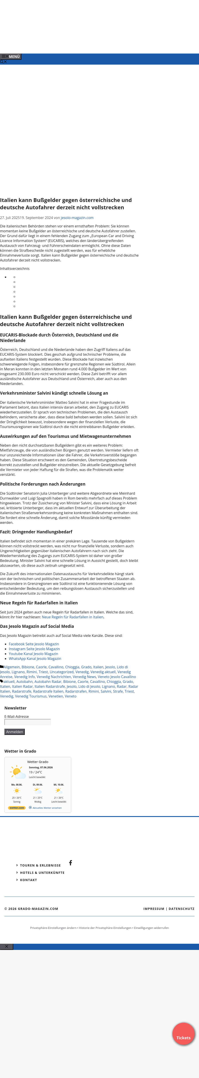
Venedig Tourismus (31, 696)
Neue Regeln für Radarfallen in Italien (72, 617)
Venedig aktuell (103, 671)
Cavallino (55, 667)
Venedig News (84, 676)
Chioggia (72, 667)
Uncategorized (62, 671)
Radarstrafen (76, 691)
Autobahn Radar (47, 681)
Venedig (82, 671)
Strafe (118, 691)
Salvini (106, 691)
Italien (98, 667)
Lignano (18, 671)
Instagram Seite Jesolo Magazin (34, 648)
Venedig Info (24, 676)
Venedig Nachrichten (54, 676)
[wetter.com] (17, 808)
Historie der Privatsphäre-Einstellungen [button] (105, 928)
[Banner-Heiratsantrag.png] (89, 45)
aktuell (9, 681)
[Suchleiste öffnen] (3, 62)
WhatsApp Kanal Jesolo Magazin (35, 658)
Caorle (41, 667)
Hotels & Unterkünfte (42, 872)
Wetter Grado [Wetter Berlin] (37, 761)
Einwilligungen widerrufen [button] (151, 928)
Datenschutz (182, 909)
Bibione (28, 667)
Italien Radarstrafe (50, 686)
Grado (86, 667)
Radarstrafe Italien (48, 691)
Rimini (32, 671)
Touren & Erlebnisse (40, 865)
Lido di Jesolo (89, 686)
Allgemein (12, 667)
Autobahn (24, 681)
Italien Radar (22, 686)
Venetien (55, 696)
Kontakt (28, 880)
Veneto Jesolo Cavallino (117, 676)
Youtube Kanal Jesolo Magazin (33, 653)
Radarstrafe (21, 691)
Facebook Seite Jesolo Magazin (34, 644)
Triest (43, 671)
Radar (122, 686)
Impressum (154, 909)
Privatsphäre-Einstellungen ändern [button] (53, 928)
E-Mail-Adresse (16, 716)
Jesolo (110, 667)
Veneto (71, 696)
